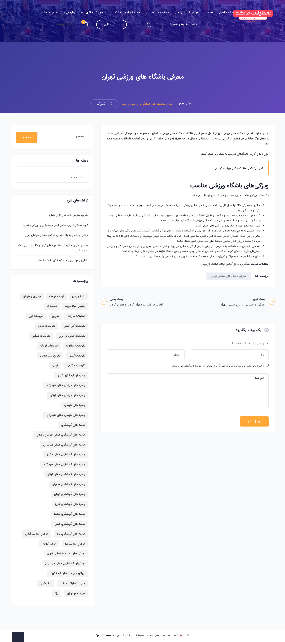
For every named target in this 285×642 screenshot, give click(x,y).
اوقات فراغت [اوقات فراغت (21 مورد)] (56, 296)
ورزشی (126, 104)
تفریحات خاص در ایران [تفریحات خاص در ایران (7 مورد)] (72, 336)
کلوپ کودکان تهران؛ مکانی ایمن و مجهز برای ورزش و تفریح (55, 225)
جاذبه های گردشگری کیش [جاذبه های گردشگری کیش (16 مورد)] (69, 524)
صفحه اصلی (226, 12)
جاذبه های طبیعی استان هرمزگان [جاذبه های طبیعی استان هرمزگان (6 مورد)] (65, 415)
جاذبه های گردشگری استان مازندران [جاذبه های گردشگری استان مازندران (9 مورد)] (64, 445)
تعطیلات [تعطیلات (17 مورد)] (52, 306)
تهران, (168, 104)
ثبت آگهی (111, 24)
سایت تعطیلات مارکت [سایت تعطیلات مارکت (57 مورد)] (72, 583)
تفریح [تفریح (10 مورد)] (55, 316)
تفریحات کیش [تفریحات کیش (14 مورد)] (77, 356)
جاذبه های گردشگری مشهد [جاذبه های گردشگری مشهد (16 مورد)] (69, 514)
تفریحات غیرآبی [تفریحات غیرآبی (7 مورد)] (41, 336)
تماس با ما (51, 12)
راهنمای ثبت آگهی (94, 12)
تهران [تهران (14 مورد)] (55, 365)
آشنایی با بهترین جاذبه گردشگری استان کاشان (62, 260)
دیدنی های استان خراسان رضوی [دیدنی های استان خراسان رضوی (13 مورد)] (66, 553)
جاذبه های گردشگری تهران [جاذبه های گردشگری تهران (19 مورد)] (69, 494)
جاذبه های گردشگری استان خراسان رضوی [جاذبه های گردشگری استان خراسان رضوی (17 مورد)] (60, 435)
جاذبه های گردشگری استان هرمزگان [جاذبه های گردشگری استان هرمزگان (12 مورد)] (64, 464)
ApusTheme (103, 635)
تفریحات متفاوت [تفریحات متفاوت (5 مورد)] (75, 346)
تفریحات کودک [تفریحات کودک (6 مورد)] (49, 346)
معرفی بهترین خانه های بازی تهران (68, 215)
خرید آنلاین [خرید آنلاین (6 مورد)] (49, 544)
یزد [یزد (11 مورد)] (56, 593)
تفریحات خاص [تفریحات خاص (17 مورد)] (46, 326)
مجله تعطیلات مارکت (126, 12)
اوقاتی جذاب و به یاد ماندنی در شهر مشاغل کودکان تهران (56, 235)
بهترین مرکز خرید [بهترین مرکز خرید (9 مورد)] (75, 306)
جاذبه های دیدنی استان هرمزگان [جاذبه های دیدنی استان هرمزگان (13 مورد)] (65, 385)
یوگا (257, 138)
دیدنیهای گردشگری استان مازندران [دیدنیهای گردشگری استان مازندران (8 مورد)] (65, 563)
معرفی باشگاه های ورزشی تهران (228, 276)
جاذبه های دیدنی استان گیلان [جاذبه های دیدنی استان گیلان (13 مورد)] (67, 395)
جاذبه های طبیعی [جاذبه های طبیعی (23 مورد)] (74, 405)
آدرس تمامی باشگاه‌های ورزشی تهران (239, 168)
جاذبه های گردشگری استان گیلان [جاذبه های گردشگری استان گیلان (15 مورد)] (66, 474)
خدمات (208, 12)
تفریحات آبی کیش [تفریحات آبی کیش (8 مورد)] (74, 326)
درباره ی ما (70, 12)
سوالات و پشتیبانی (157, 12)
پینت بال (215, 138)
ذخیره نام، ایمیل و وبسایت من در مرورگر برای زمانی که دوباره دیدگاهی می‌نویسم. (218, 366)
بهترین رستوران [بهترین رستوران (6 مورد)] (32, 296)
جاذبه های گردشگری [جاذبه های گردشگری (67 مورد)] (73, 425)
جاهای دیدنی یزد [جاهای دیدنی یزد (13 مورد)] (75, 544)
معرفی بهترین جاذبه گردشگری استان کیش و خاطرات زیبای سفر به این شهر (53, 247)
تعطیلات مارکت (260, 264)
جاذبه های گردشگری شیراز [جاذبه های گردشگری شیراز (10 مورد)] (70, 504)
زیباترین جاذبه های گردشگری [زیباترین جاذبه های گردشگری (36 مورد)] (67, 573)
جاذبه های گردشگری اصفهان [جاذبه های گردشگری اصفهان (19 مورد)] (68, 484)
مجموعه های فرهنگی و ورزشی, (147, 104)
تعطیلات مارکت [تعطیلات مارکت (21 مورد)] (76, 316)
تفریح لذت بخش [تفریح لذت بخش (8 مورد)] (50, 356)
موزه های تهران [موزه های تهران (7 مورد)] (76, 593)
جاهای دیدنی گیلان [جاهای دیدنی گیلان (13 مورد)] (36, 534)
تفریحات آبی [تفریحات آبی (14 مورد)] (36, 316)
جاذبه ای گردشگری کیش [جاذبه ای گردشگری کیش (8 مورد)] (71, 375)
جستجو (27, 137)
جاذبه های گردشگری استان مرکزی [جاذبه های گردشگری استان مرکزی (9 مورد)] (65, 454)
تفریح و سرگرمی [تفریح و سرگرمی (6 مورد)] (75, 365)
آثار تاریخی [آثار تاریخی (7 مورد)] (78, 296)
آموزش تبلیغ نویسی (186, 12)
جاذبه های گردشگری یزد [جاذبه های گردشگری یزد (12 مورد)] (71, 534)
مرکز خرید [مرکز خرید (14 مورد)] (45, 583)
